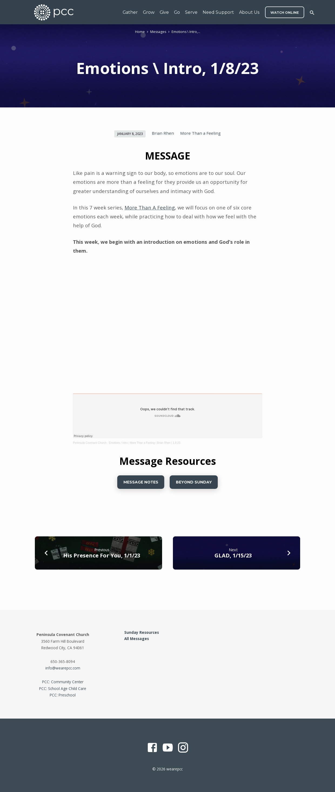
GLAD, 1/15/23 (233, 555)
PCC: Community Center (62, 681)
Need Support (218, 12)
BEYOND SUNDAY (194, 482)
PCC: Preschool (63, 695)
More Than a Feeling (200, 133)
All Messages (136, 638)
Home (140, 31)
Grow (149, 12)
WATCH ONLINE (284, 13)
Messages (158, 31)
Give (164, 12)
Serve (191, 12)
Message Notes (140, 482)
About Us (249, 12)
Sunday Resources (141, 632)
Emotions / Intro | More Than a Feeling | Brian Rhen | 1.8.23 (144, 442)
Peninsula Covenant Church (90, 442)
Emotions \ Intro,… (186, 31)
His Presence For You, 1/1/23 (101, 555)
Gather (130, 12)
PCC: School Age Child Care (62, 688)
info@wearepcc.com (62, 668)
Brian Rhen (163, 133)
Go (177, 12)
